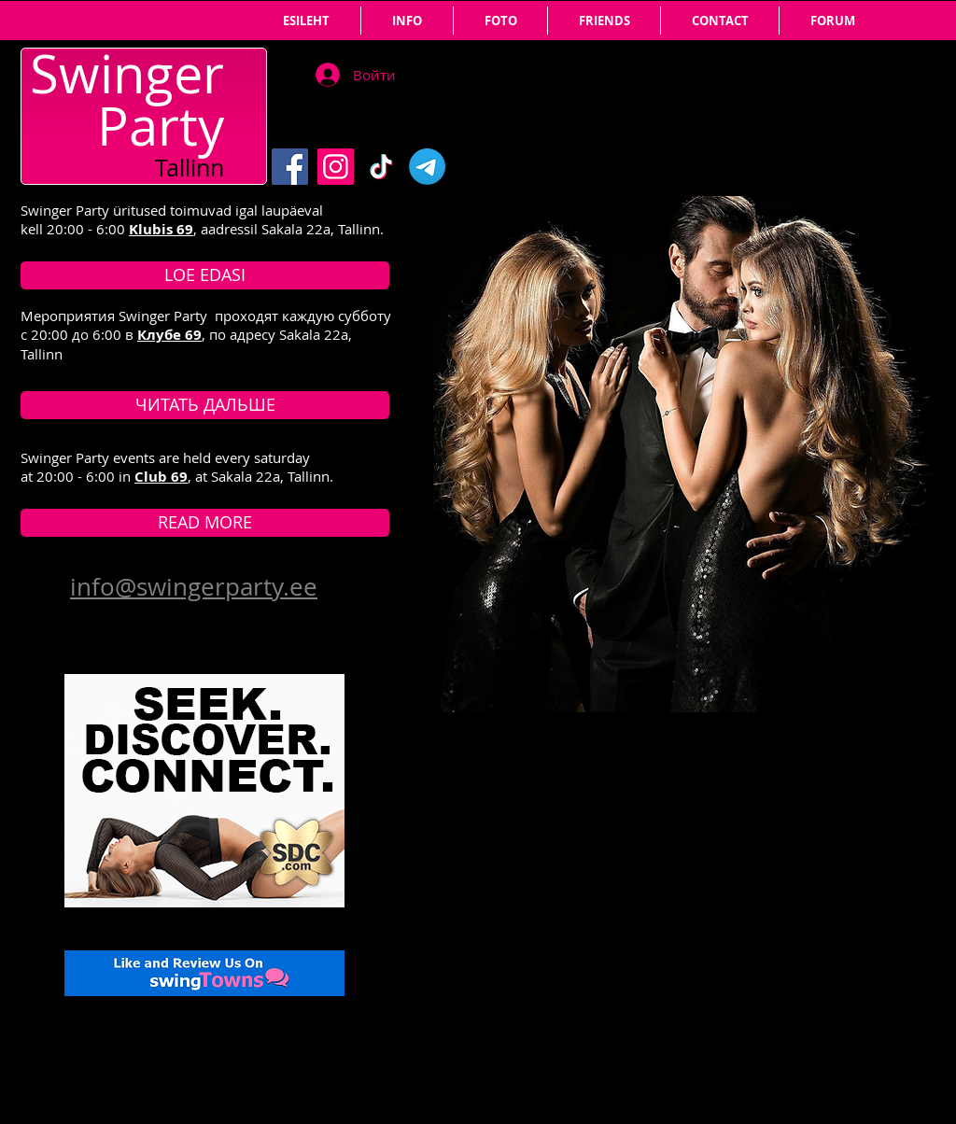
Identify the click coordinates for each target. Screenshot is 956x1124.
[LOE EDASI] (205, 275)
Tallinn (189, 167)
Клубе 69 (169, 334)
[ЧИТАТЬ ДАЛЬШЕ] (205, 405)
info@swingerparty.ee (193, 586)
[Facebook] (290, 166)
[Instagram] (335, 166)
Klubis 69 (161, 229)
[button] (604, 21)
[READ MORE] (205, 523)
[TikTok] (381, 166)
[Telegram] (427, 166)
